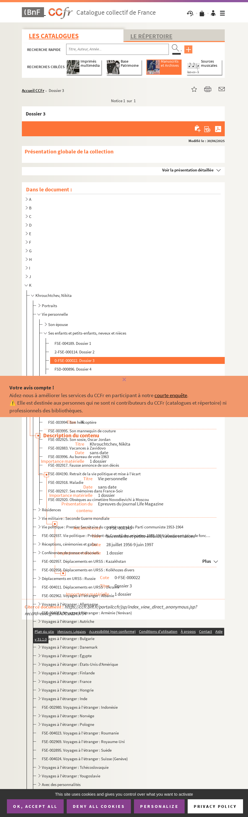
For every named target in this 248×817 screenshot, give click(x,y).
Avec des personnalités (61, 784)
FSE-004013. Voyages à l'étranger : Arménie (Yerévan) (87, 612)
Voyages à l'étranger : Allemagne (70, 604)
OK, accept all (35, 806)
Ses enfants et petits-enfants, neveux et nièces (87, 333)
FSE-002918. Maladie (65, 482)
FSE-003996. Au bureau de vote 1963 (78, 456)
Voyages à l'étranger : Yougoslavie (71, 776)
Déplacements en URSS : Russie (68, 578)
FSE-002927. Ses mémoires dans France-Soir (85, 491)
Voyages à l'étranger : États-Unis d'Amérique (80, 664)
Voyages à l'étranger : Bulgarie (68, 638)
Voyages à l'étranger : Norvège (68, 715)
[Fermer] (123, 380)
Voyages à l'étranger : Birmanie (68, 630)
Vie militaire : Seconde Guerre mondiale (75, 518)
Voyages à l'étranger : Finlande (68, 672)
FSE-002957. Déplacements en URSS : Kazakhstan (84, 561)
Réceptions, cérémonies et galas (69, 544)
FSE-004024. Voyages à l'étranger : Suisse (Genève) (85, 758)
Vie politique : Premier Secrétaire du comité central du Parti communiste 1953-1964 (112, 527)
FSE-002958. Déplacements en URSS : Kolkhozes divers (88, 569)
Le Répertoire (151, 36)
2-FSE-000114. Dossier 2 (74, 351)
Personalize (159, 806)
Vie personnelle (55, 314)
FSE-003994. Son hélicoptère (72, 422)
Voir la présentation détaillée (188, 170)
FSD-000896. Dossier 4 (73, 369)
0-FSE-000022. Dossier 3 (74, 360)
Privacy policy (215, 806)
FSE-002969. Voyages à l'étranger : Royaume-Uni (83, 741)
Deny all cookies (99, 806)
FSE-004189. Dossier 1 (73, 343)
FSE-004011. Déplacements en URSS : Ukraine (80, 587)
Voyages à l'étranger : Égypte (67, 655)
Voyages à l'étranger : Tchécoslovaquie (75, 767)
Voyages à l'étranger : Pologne (68, 724)
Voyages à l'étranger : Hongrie (68, 690)
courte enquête (170, 395)
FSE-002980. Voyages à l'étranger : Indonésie (80, 707)
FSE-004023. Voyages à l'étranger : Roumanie (80, 733)
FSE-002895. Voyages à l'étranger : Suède (77, 750)
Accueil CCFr (33, 90)
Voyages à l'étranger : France (66, 681)
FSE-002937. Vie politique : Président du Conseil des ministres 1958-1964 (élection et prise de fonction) (126, 535)
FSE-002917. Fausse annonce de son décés (83, 465)
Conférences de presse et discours (70, 552)
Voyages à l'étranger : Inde (64, 698)
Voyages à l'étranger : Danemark (69, 647)
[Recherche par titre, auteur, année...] (117, 49)
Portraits (49, 305)
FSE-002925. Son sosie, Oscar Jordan (79, 439)
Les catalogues (54, 36)
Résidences (51, 509)
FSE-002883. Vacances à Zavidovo (77, 448)
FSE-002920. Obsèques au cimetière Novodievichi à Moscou (98, 499)
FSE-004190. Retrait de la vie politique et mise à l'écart (94, 473)
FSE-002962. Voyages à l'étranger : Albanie (78, 595)
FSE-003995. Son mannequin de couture (82, 430)
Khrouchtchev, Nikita (53, 295)
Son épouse (58, 324)
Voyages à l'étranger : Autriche (68, 621)
